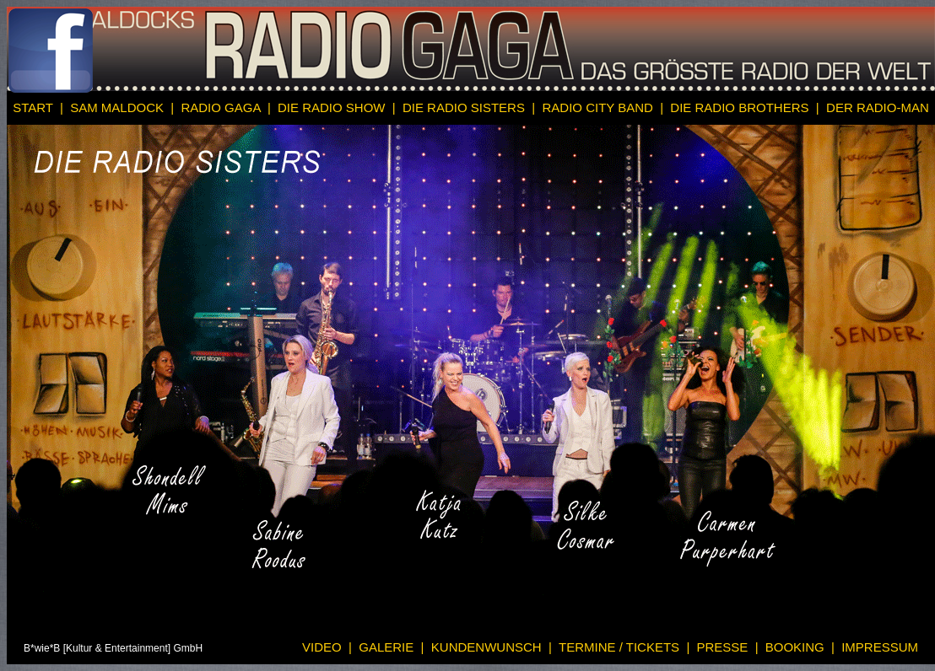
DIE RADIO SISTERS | (467, 107)
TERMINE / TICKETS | (620, 647)
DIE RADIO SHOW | (335, 107)
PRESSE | (725, 647)
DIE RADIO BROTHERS (741, 107)
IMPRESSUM (878, 647)
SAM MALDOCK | (120, 107)
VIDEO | (327, 647)
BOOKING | (798, 647)
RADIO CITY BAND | (599, 107)
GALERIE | (388, 647)
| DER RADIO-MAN (872, 107)
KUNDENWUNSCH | (488, 647)
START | (38, 107)
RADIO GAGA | (224, 107)
